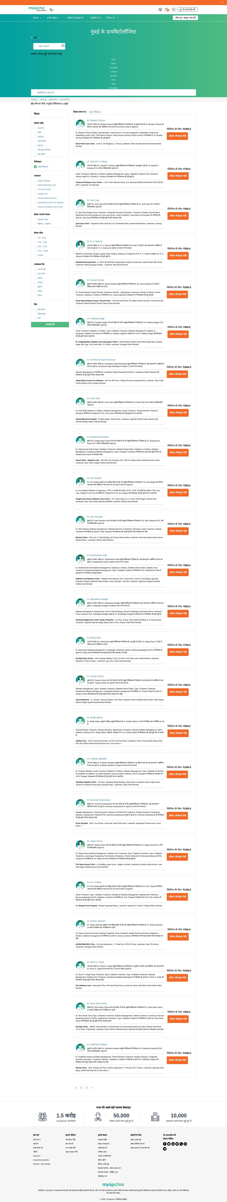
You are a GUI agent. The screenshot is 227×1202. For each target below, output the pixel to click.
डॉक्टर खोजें (101, 1160)
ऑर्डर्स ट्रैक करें (102, 1148)
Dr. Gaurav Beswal (95, 280)
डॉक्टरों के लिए (136, 1135)
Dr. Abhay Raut (94, 638)
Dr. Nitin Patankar (95, 517)
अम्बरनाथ (39, 128)
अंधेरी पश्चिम (40, 141)
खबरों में (35, 1144)
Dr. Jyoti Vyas (93, 200)
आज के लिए (40, 269)
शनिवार (38, 291)
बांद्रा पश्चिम (39, 154)
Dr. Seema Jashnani (96, 921)
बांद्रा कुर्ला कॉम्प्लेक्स (42, 149)
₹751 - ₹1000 (41, 251)
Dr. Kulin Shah (93, 398)
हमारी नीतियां (71, 1135)
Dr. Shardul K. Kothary (97, 161)
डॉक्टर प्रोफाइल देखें (177, 136)
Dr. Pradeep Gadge (96, 318)
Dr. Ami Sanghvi (94, 478)
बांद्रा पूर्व (38, 145)
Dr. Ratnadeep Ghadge (97, 599)
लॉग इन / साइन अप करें (185, 18)
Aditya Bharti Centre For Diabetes (49, 202)
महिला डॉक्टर (40, 313)
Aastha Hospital (42, 180)
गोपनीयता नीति (70, 1140)
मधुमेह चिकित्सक (41, 166)
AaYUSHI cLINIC (42, 189)
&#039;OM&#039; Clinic (45, 185)
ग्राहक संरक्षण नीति (72, 1152)
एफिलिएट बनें (102, 1176)
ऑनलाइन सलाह (41, 219)
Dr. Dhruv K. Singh (95, 962)
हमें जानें (36, 1135)
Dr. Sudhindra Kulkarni (97, 1044)
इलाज (35, 18)
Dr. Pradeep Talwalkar (97, 759)
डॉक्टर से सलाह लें (75, 18)
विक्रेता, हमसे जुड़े (103, 1164)
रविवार (38, 295)
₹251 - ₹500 (40, 242)
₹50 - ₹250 (40, 238)
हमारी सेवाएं (102, 1135)
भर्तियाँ (35, 1152)
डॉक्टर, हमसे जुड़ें (136, 1140)
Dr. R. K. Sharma (94, 241)
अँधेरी (37, 132)
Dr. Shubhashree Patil (97, 555)
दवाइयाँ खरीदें (102, 1140)
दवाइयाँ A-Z (95, 18)
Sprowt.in (36, 1156)
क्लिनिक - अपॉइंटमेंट (42, 224)
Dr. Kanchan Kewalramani (99, 800)
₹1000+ (39, 255)
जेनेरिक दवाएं (102, 1152)
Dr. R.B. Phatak (94, 882)
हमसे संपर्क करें (38, 1148)
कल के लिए (39, 273)
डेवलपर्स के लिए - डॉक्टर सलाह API (109, 1168)
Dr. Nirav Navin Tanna (97, 1003)
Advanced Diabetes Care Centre (48, 207)
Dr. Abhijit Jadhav (95, 717)
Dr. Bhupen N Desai (96, 120)
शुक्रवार (38, 286)
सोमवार (38, 278)
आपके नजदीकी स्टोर (104, 1156)
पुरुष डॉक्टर (39, 309)
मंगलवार (38, 282)
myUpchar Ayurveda (41, 1160)
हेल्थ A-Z (111, 18)
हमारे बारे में (36, 1140)
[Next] (92, 1087)
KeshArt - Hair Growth (41, 1164)
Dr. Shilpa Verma (94, 841)
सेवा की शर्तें (69, 1144)
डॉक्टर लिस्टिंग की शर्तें (137, 1144)
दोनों (37, 318)
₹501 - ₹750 (40, 246)
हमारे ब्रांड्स (52, 18)
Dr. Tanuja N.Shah (95, 676)
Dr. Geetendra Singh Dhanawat (101, 360)
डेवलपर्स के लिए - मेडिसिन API (108, 1172)
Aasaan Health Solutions (45, 198)
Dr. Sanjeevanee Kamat (98, 437)
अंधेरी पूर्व (39, 136)
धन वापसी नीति (71, 1148)
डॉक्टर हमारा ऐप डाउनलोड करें (140, 1148)
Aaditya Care (41, 194)
